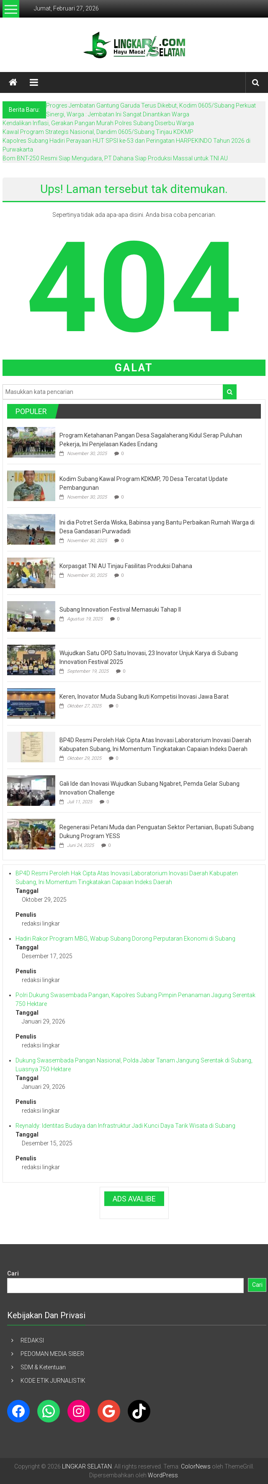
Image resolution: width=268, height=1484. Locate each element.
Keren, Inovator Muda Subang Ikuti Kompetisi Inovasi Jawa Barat (144, 696)
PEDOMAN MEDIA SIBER (52, 1353)
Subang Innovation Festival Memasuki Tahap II (120, 609)
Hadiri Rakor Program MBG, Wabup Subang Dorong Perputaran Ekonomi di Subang (125, 938)
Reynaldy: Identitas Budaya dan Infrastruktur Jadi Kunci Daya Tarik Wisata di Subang (125, 1125)
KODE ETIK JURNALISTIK (53, 1380)
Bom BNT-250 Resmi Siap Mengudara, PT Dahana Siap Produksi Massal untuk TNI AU (115, 158)
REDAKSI (32, 1340)
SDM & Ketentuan (43, 1367)
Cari (13, 1273)
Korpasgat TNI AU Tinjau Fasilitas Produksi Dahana (125, 566)
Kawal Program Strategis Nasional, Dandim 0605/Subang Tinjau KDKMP (98, 132)
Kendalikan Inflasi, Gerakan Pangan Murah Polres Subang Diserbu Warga (98, 123)
